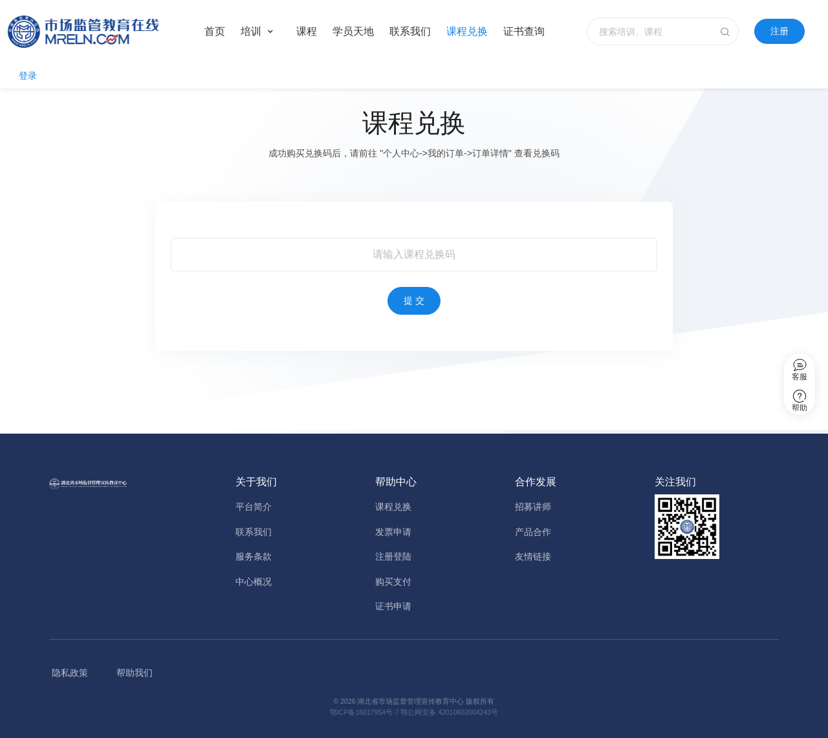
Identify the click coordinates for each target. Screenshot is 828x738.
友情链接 (533, 556)
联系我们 (410, 31)
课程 (306, 31)
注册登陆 (393, 556)
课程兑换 (467, 31)
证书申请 (393, 606)
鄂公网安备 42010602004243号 (449, 712)
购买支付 (393, 581)
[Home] (96, 31)
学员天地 (353, 31)
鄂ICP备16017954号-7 (364, 712)
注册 (779, 31)
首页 (214, 31)
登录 (28, 75)
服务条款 (253, 556)
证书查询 (524, 31)
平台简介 (253, 506)
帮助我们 (134, 673)
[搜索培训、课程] (663, 31)
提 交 (414, 300)
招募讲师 (533, 506)
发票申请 (393, 532)
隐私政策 (70, 673)
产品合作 (533, 532)
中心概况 (253, 581)
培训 (251, 31)
